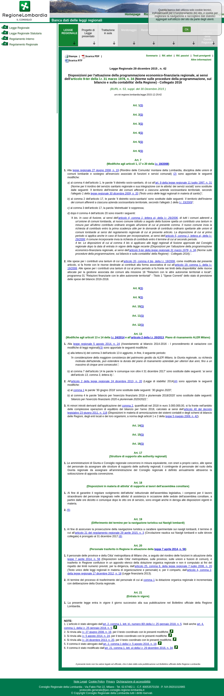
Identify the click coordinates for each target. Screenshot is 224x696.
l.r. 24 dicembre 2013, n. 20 (98, 640)
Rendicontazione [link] (149, 30)
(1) (141, 105)
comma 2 (127, 405)
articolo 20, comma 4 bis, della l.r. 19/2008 (149, 261)
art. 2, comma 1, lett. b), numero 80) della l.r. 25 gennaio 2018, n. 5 (142, 624)
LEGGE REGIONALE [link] (69, 32)
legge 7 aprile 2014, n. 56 (169, 549)
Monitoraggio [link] (128, 30)
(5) (68, 510)
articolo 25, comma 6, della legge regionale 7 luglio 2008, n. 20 (173, 566)
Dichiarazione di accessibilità (133, 681)
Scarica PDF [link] (90, 56)
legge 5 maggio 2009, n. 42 (182, 416)
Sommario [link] (152, 55)
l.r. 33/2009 (186, 202)
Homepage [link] (132, 14)
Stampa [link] (71, 56)
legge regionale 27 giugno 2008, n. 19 (96, 170)
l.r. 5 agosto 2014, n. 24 (96, 636)
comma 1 (78, 390)
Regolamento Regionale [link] (19, 44)
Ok (187, 29)
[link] (25, 21)
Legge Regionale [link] (15, 27)
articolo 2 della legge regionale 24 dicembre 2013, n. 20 (106, 381)
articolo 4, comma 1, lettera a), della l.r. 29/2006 (148, 217)
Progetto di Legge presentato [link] (88, 33)
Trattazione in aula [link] (108, 32)
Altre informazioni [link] (201, 59)
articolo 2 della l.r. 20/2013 (147, 337)
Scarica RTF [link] (73, 60)
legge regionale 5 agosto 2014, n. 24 (96, 343)
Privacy (110, 681)
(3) (101, 347)
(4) (175, 381)
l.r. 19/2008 (161, 163)
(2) (175, 173)
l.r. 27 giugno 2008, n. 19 (96, 632)
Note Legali (80, 681)
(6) (120, 536)
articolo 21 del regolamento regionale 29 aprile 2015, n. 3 (109, 532)
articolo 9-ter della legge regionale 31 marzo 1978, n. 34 (162, 250)
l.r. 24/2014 (118, 337)
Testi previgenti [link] (202, 55)
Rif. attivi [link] (167, 55)
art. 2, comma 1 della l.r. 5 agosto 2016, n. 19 (129, 644)
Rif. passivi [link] (182, 55)
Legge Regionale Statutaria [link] (21, 33)
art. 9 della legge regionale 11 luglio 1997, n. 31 (183, 182)
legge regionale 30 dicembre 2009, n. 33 (114, 193)
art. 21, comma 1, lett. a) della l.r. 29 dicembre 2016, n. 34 (139, 647)
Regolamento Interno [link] (17, 39)
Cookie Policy (97, 681)
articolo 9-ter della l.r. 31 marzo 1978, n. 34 (102, 79)
